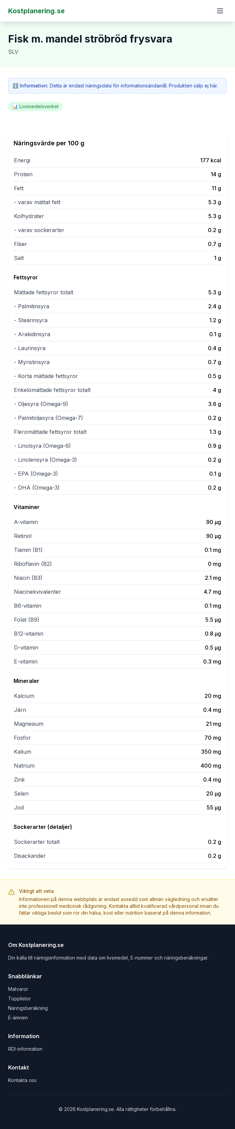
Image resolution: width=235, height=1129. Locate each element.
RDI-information (25, 1049)
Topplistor (19, 998)
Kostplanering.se (36, 11)
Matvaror (18, 989)
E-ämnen (18, 1017)
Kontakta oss (22, 1080)
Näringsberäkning (28, 1008)
